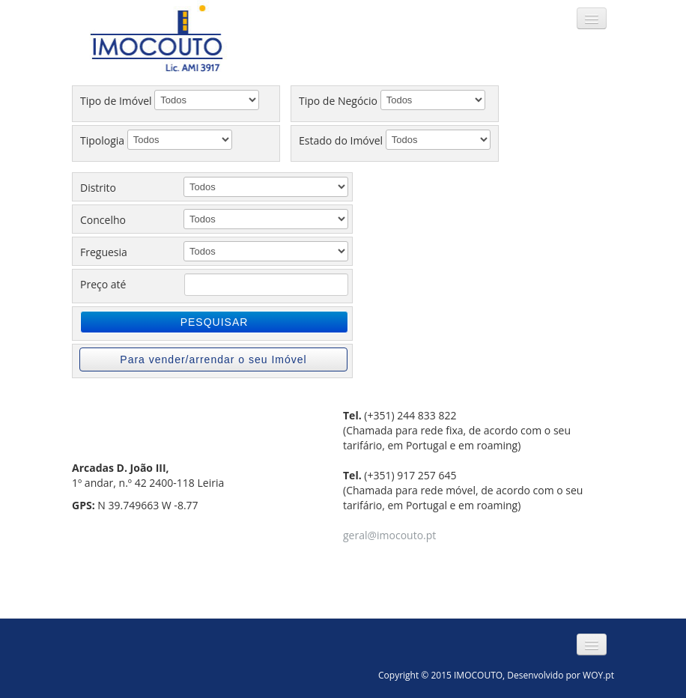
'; (265, 219)
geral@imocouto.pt (389, 535)
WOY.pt (598, 675)
